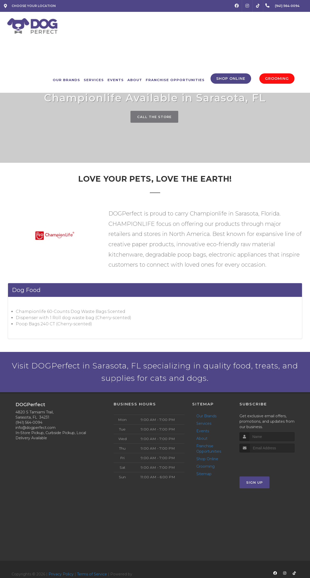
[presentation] (267, 462)
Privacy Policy (61, 574)
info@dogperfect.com (36, 427)
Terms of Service (92, 574)
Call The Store (154, 117)
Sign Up (254, 482)
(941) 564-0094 (29, 422)
